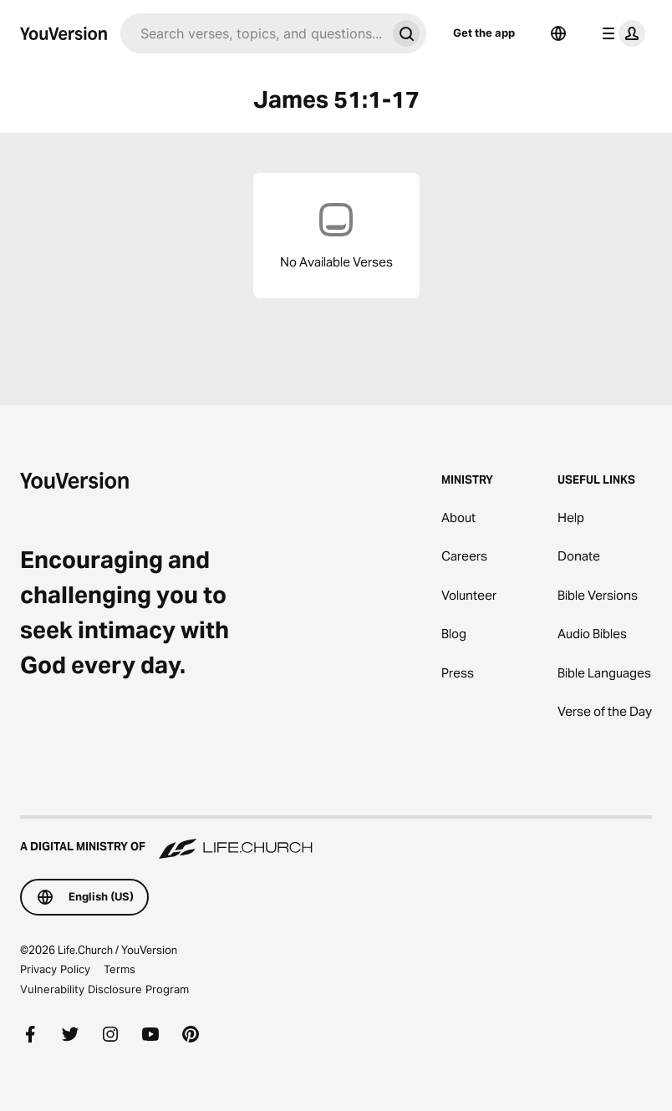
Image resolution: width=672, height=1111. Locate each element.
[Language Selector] (558, 33)
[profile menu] (620, 33)
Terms (119, 969)
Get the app (484, 32)
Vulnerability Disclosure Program (104, 989)
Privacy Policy (55, 969)
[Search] (253, 33)
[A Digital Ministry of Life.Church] (336, 839)
